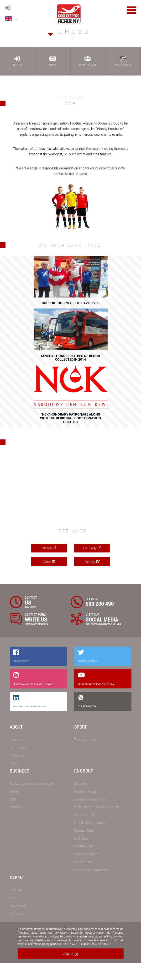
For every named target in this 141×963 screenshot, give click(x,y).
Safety (14, 898)
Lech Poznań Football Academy (97, 807)
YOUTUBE (116, 623)
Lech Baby (81, 838)
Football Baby (84, 830)
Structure (81, 783)
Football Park (84, 846)
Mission (49, 548)
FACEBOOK (104, 623)
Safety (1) (17, 913)
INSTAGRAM (92, 623)
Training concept (86, 739)
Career (49, 561)
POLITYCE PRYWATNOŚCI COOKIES (86, 944)
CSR (13, 799)
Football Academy (87, 791)
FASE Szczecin (85, 814)
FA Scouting (83, 862)
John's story (19, 747)
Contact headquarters (90, 869)
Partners (92, 561)
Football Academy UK (90, 799)
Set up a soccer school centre (31, 783)
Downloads (18, 905)
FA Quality (92, 548)
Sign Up (15, 890)
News (14, 763)
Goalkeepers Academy (90, 822)
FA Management (86, 854)
